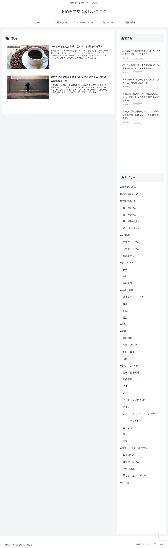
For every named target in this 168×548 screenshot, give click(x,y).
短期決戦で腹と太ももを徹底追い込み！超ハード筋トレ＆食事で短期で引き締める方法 (141, 97)
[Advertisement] (142, 151)
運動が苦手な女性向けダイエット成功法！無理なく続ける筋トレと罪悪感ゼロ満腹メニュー (141, 114)
